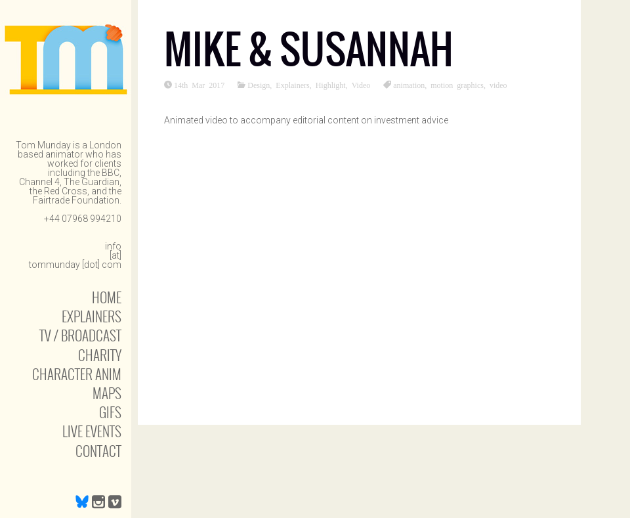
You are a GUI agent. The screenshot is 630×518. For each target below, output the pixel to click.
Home (106, 297)
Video (361, 85)
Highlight (331, 85)
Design (258, 85)
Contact (98, 451)
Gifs (110, 412)
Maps (107, 393)
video (498, 85)
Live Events (91, 431)
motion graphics (457, 85)
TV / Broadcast (80, 335)
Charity (99, 355)
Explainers (91, 316)
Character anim (76, 374)
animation (409, 85)
